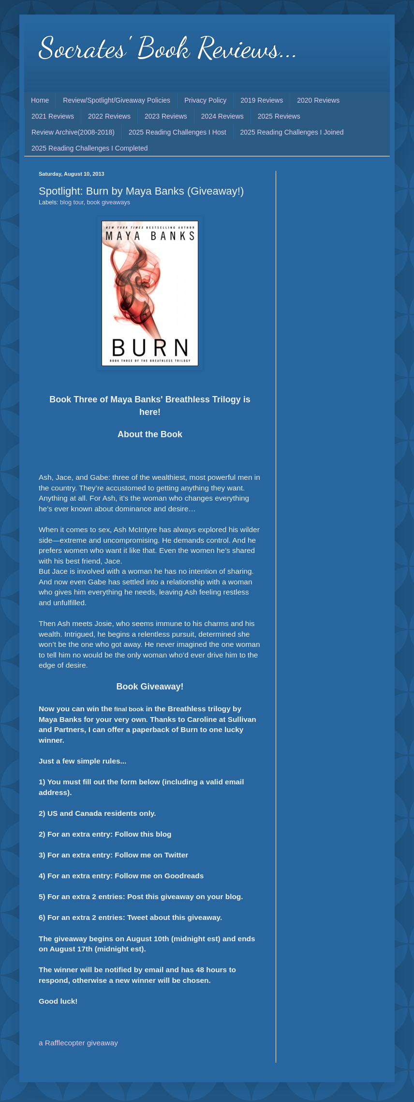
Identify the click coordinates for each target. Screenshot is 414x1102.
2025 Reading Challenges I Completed (89, 148)
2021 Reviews (52, 116)
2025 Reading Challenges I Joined (292, 132)
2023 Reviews (166, 116)
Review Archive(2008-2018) (73, 132)
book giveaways (108, 202)
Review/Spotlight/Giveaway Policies (116, 100)
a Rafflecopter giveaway (78, 1043)
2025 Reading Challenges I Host (177, 132)
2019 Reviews (261, 100)
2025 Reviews (279, 116)
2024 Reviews (222, 116)
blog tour (71, 202)
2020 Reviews (318, 100)
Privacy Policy (205, 100)
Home (40, 100)
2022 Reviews (109, 116)
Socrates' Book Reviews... (168, 47)
